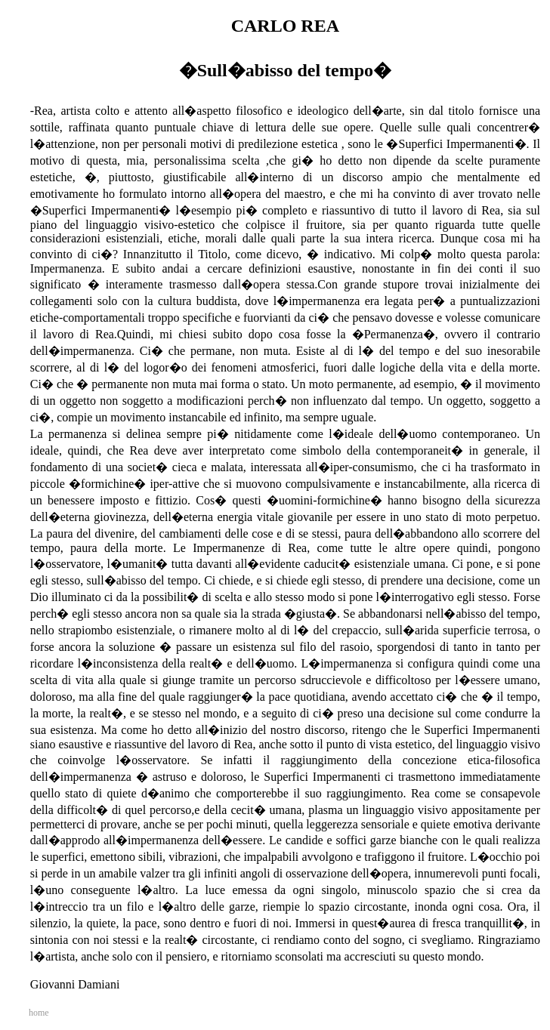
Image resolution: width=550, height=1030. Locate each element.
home (39, 1012)
